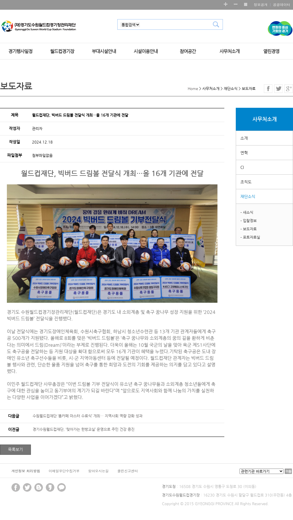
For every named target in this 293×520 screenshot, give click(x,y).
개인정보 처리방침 (25, 470)
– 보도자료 (248, 229)
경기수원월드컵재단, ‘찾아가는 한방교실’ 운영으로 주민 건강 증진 (83, 429)
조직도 (246, 182)
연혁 (244, 152)
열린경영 (271, 51)
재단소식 (247, 196)
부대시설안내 (104, 51)
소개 (244, 138)
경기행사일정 (20, 51)
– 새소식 (246, 212)
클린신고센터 (127, 470)
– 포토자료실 (250, 237)
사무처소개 (229, 51)
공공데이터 (281, 4)
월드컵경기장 (62, 51)
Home (193, 88)
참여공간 (188, 51)
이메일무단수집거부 (64, 470)
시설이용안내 (146, 51)
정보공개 (261, 4)
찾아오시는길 (98, 470)
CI (242, 167)
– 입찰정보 (248, 220)
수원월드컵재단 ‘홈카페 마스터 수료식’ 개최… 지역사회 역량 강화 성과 (87, 416)
